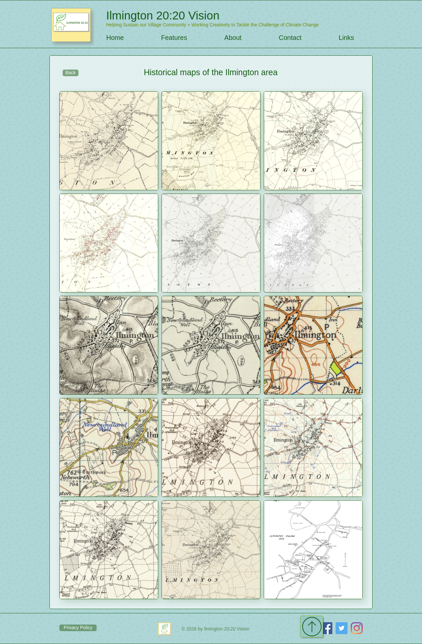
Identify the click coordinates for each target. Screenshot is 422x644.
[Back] (70, 73)
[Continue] (311, 626)
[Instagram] (357, 628)
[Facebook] (326, 628)
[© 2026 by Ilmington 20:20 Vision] (215, 628)
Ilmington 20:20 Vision (163, 15)
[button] (174, 38)
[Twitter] (341, 628)
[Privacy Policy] (78, 628)
